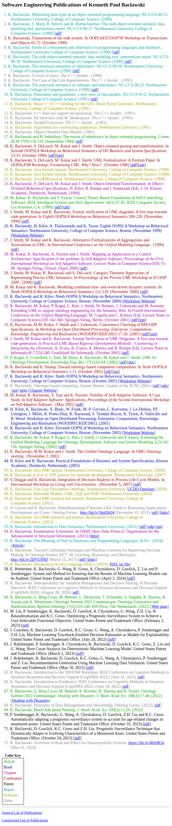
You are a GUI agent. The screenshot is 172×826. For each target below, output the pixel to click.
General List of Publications (22, 813)
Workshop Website (27, 235)
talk (66, 207)
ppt (59, 155)
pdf (58, 33)
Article (17, 545)
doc (131, 362)
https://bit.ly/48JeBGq (146, 743)
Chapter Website (43, 390)
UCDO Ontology (141, 489)
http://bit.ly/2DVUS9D (29, 559)
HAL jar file (120, 564)
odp (164, 385)
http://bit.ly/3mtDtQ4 (97, 512)
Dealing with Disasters (30, 700)
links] (164, 512)
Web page (160, 606)
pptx (23, 390)
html (94, 536)
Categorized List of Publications (25, 820)
